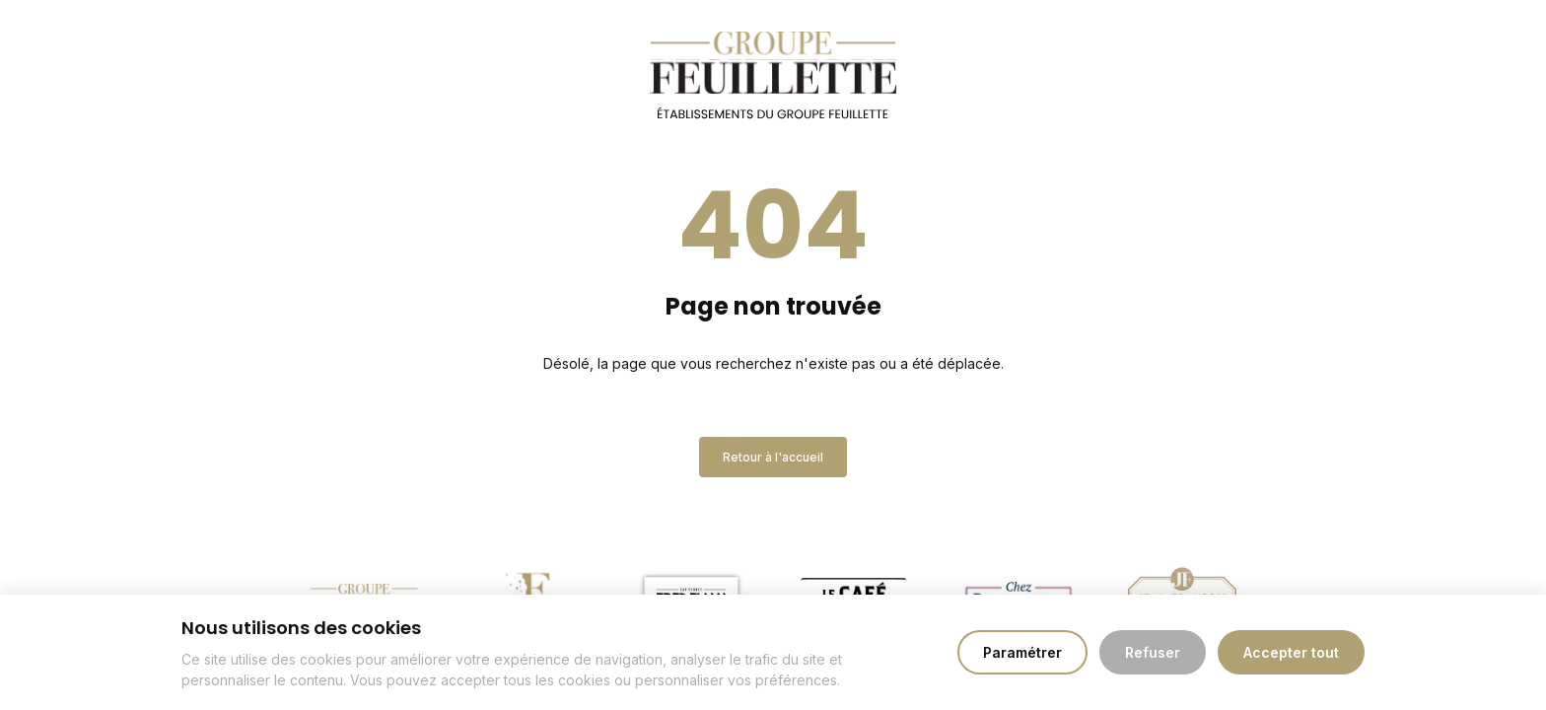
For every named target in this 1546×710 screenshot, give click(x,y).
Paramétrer (1022, 652)
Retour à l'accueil (773, 457)
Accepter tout (1291, 652)
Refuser (1152, 652)
